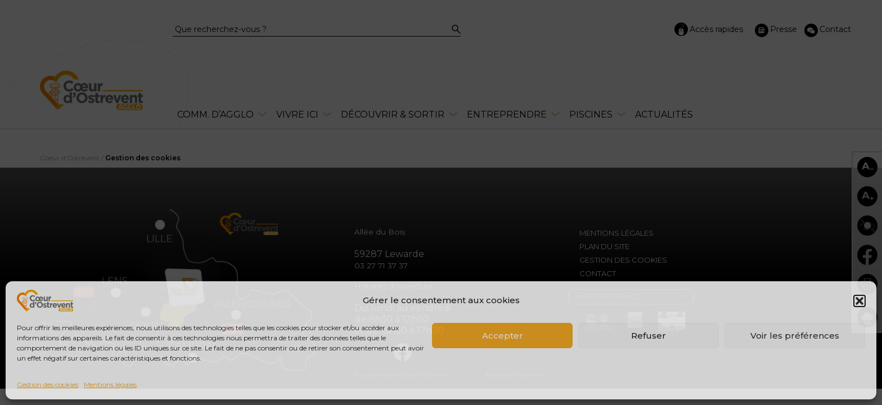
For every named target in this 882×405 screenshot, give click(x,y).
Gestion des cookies (47, 384)
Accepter (502, 335)
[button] (859, 301)
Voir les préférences (794, 335)
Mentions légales (110, 384)
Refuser (648, 335)
